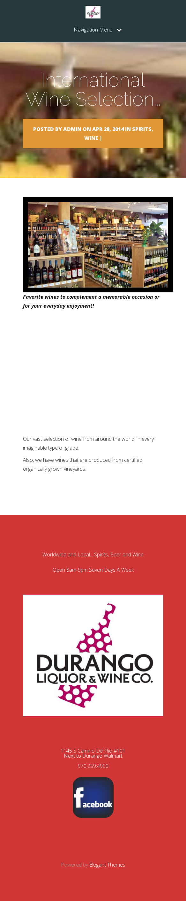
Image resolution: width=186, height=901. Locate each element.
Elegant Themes (107, 864)
